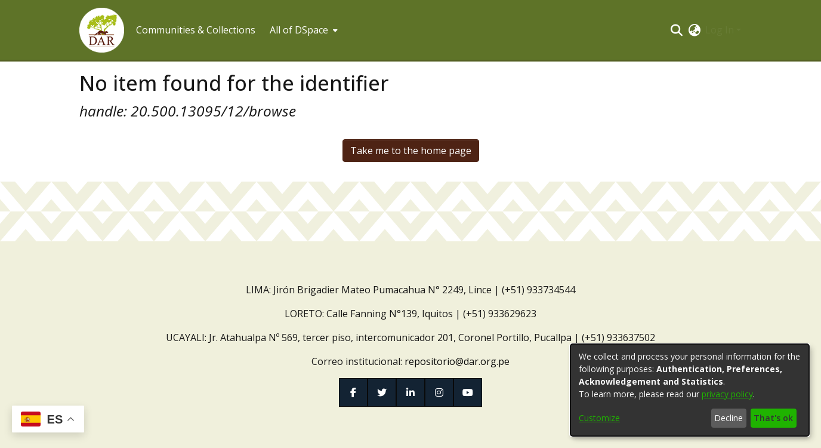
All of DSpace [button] (299, 29)
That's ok (773, 418)
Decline (728, 418)
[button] (101, 30)
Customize (599, 418)
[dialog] (689, 390)
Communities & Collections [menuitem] (195, 29)
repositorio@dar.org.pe (457, 361)
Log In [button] (720, 29)
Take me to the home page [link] (410, 150)
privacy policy (727, 394)
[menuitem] (302, 30)
